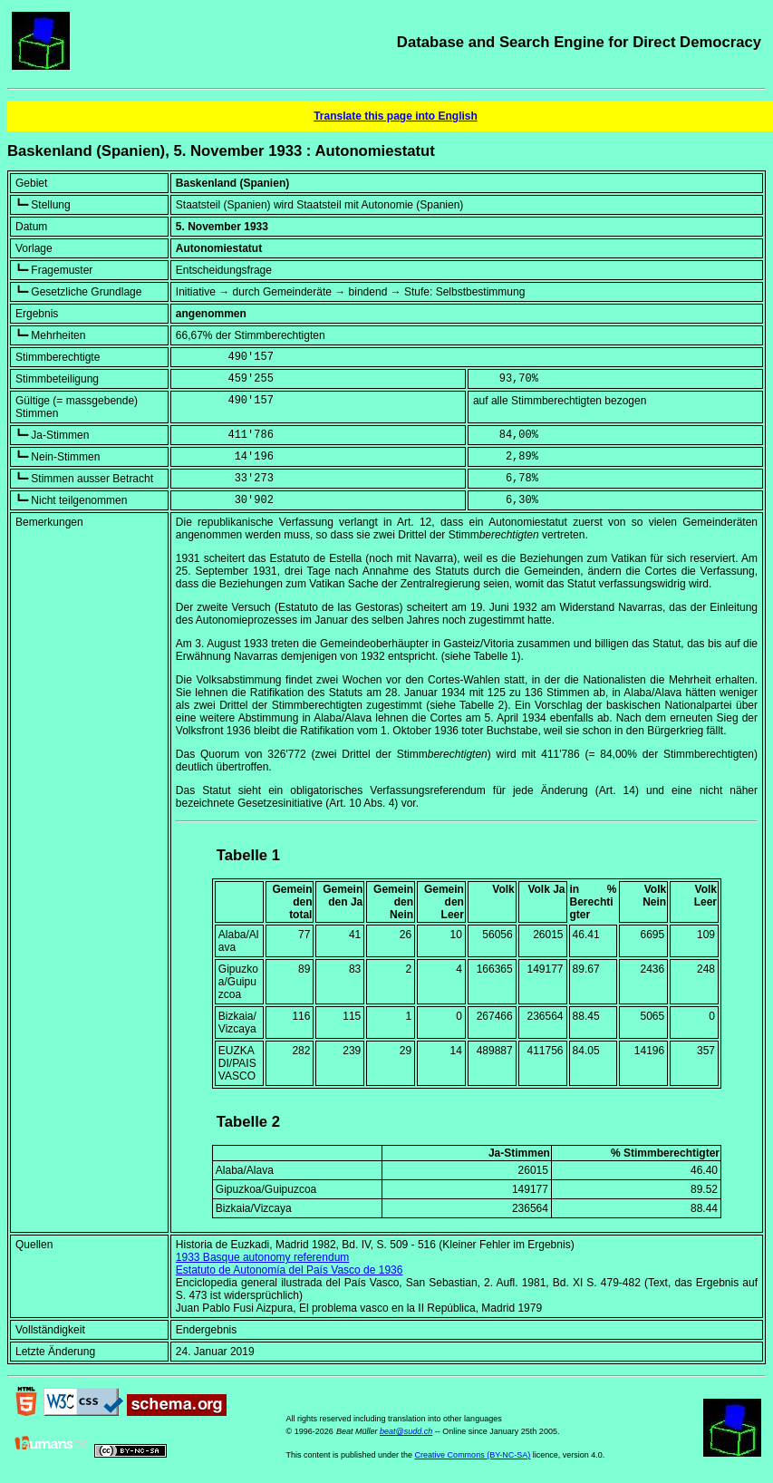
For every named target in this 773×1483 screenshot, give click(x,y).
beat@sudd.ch (406, 1431)
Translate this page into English (396, 116)
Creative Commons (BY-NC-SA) (473, 1454)
